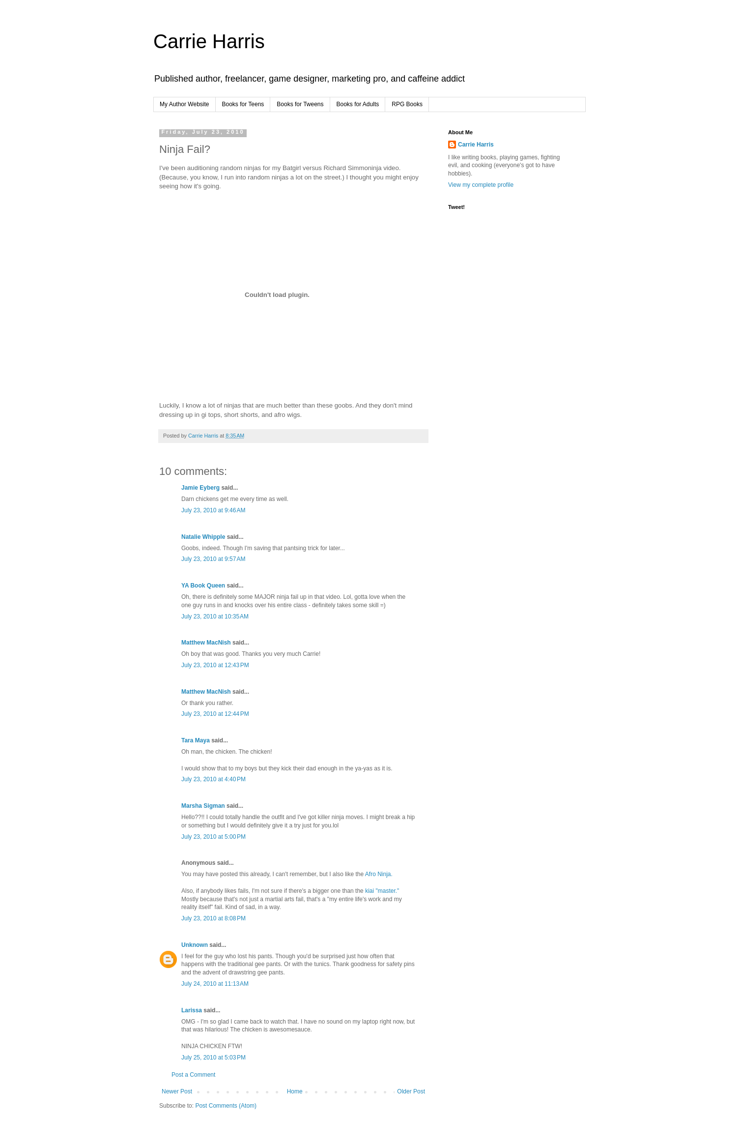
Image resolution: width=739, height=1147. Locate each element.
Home (295, 1091)
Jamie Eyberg (200, 487)
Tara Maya (195, 740)
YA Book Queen (203, 585)
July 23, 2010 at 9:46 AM (213, 510)
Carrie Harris (209, 41)
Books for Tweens (300, 104)
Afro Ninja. (379, 874)
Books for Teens (243, 104)
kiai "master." (382, 890)
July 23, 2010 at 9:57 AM (213, 559)
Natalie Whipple (203, 536)
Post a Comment (193, 1074)
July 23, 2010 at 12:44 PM (215, 713)
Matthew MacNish (206, 642)
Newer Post (177, 1091)
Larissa (191, 1010)
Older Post (411, 1091)
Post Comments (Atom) (225, 1105)
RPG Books (407, 104)
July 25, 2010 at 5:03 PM (213, 1057)
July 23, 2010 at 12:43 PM (215, 665)
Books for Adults (358, 104)
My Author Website (184, 104)
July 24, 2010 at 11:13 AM (215, 983)
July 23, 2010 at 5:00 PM (213, 836)
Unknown (194, 944)
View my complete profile (480, 184)
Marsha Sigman (203, 805)
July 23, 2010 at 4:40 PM (213, 779)
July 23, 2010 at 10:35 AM (215, 616)
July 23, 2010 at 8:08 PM (213, 918)
